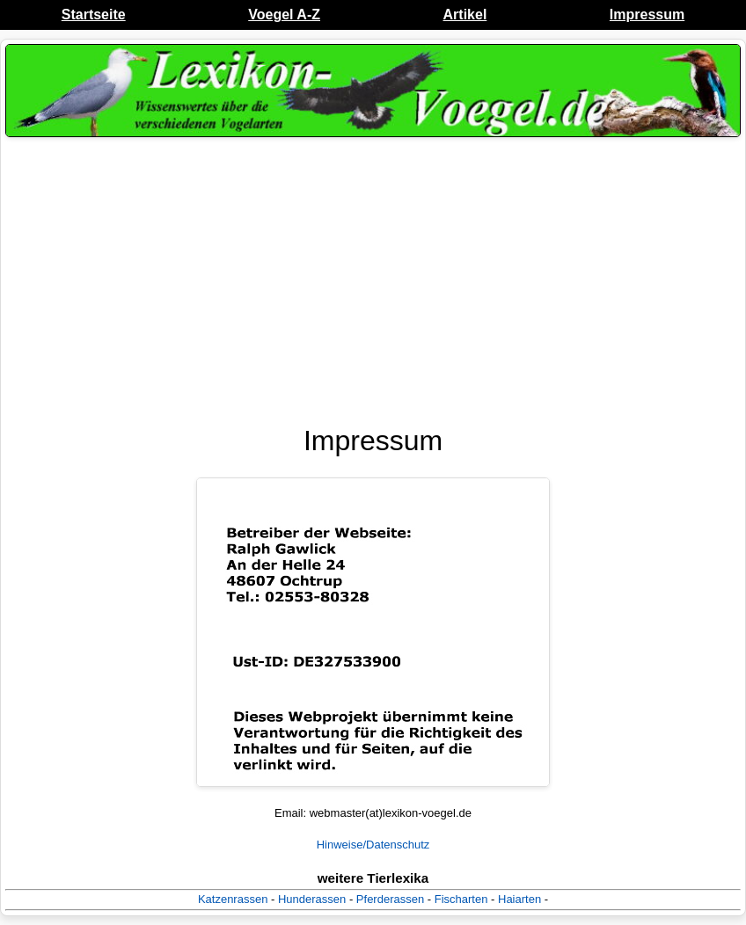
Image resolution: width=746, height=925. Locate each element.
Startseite (94, 14)
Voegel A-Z (284, 14)
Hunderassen (312, 899)
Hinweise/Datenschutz (373, 844)
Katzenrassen (233, 899)
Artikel (465, 14)
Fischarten (461, 899)
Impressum (647, 14)
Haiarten (519, 899)
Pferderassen (390, 899)
